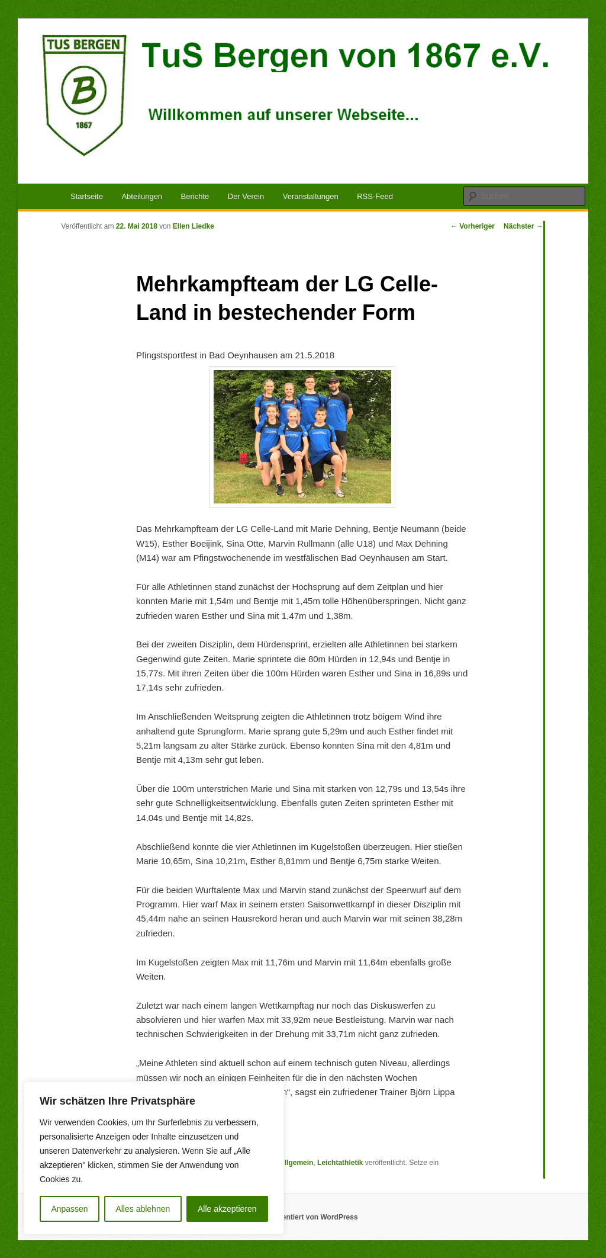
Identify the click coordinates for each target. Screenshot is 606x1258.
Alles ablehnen (142, 1209)
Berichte (195, 196)
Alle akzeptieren (227, 1209)
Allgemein (296, 1162)
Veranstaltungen (311, 196)
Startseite (86, 196)
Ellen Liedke (193, 226)
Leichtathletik (340, 1162)
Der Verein (246, 196)
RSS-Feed (375, 196)
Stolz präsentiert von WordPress (302, 1217)
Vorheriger (472, 226)
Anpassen (69, 1209)
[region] (154, 1158)
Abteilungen (141, 196)
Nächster (523, 226)
